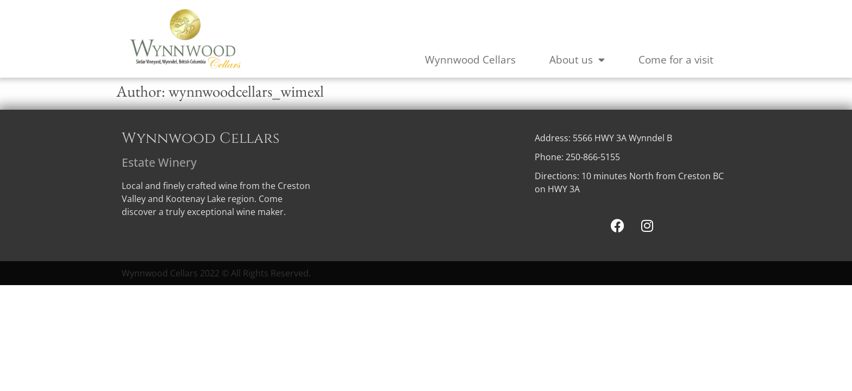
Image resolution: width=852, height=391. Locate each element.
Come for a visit (675, 60)
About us (577, 59)
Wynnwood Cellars (470, 60)
